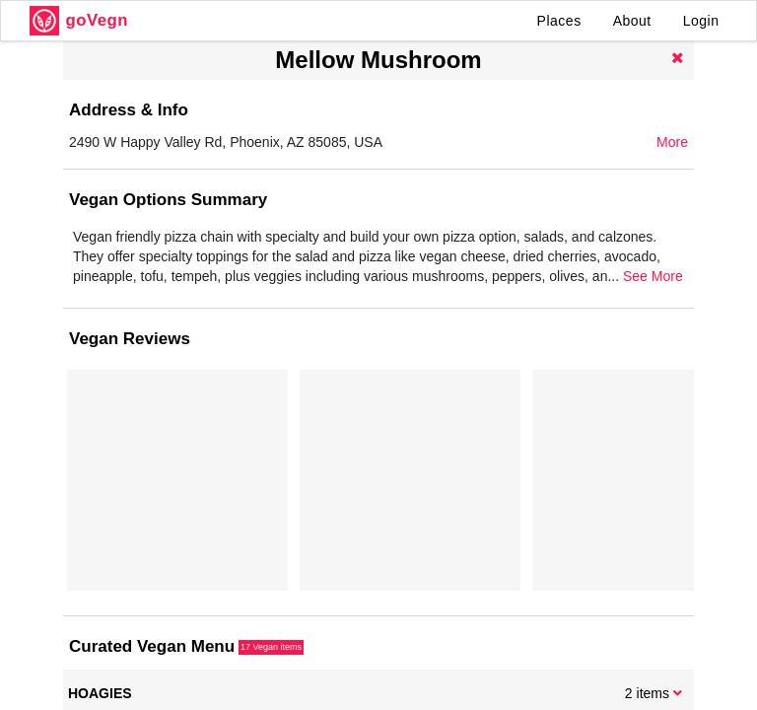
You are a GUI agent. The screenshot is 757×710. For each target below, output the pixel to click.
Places (559, 21)
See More (653, 276)
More (672, 142)
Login (701, 21)
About (632, 21)
